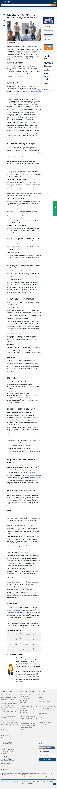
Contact (42, 720)
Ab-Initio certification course (33, 91)
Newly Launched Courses (46, 704)
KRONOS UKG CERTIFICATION (27, 721)
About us (42, 695)
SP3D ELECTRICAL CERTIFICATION (24, 713)
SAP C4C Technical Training (9, 722)
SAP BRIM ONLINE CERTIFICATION (28, 706)
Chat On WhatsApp (55, 208)
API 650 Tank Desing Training (9, 724)
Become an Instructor (7, 749)
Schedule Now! (28, 648)
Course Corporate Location (47, 711)
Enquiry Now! (31, 649)
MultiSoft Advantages (7, 747)
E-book (47, 69)
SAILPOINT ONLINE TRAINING (8, 711)
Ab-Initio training (11, 66)
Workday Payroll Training (28, 725)
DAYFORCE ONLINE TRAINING (8, 697)
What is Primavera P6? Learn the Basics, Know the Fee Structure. (47, 77)
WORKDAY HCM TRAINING (8, 705)
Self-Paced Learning (45, 701)
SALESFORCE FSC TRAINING (8, 720)
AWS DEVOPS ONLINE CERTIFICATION (25, 695)
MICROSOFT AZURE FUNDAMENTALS (25, 703)
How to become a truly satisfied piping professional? (48, 64)
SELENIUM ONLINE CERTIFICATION (28, 718)
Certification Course (7, 740)
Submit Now (48, 47)
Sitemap (24, 783)
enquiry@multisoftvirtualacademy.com (10, 766)
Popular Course (5, 733)
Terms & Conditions (27, 781)
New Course (4, 737)
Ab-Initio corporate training (14, 610)
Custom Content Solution (47, 706)
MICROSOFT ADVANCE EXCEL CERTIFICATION (27, 709)
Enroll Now (38, 638)
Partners (3, 754)
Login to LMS (43, 717)
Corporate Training (45, 727)
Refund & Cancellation (39, 781)
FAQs (40, 715)
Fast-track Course (6, 742)
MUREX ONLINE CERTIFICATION (28, 723)
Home (4, 8)
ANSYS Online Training (7, 695)
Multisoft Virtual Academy (33, 475)
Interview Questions (45, 722)
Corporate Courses (45, 708)
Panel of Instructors (7, 751)
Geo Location (43, 724)
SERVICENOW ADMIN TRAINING (9, 703)
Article (46, 83)
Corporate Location (45, 713)
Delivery (41, 699)
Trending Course (6, 735)
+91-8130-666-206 (5, 765)
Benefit (41, 697)
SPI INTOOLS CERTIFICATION (27, 716)
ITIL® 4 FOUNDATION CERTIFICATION (25, 699)
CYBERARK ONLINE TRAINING (8, 714)
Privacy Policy (49, 781)
